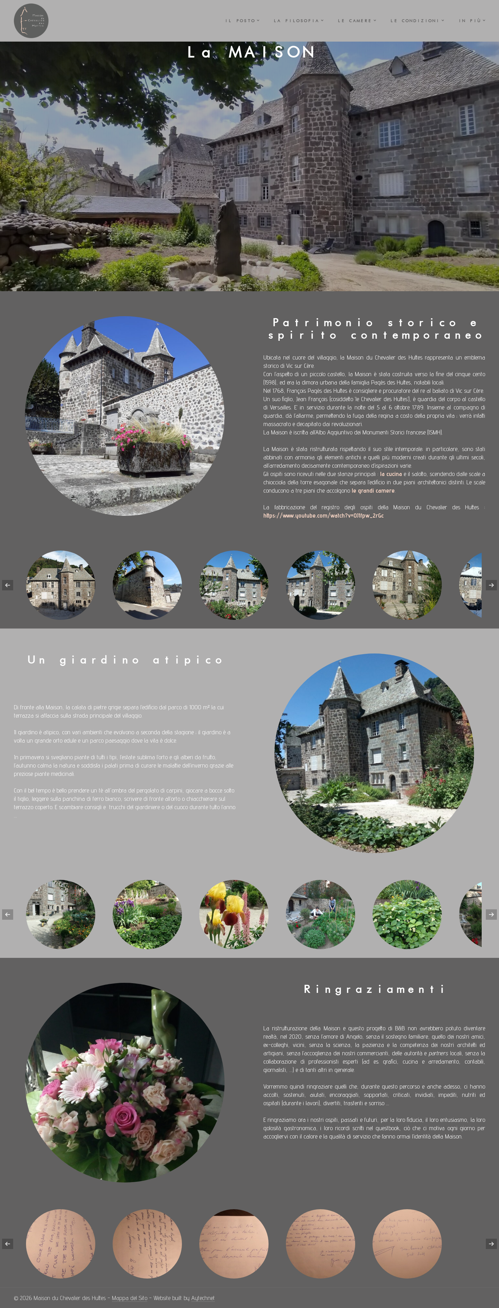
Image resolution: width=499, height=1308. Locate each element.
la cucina (391, 473)
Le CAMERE (354, 20)
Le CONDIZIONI (414, 20)
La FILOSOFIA (296, 20)
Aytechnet (203, 1297)
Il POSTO (239, 20)
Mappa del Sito (129, 1297)
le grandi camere (373, 490)
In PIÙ (469, 20)
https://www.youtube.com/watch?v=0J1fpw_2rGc (323, 515)
